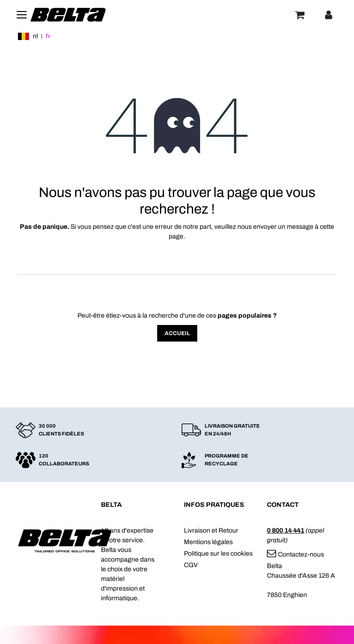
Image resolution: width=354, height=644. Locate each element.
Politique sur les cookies (218, 553)
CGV (191, 565)
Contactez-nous (295, 554)
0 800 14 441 (285, 530)
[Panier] (299, 14)
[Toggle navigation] (21, 14)
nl (35, 36)
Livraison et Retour (211, 530)
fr (48, 36)
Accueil (177, 333)
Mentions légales (208, 542)
